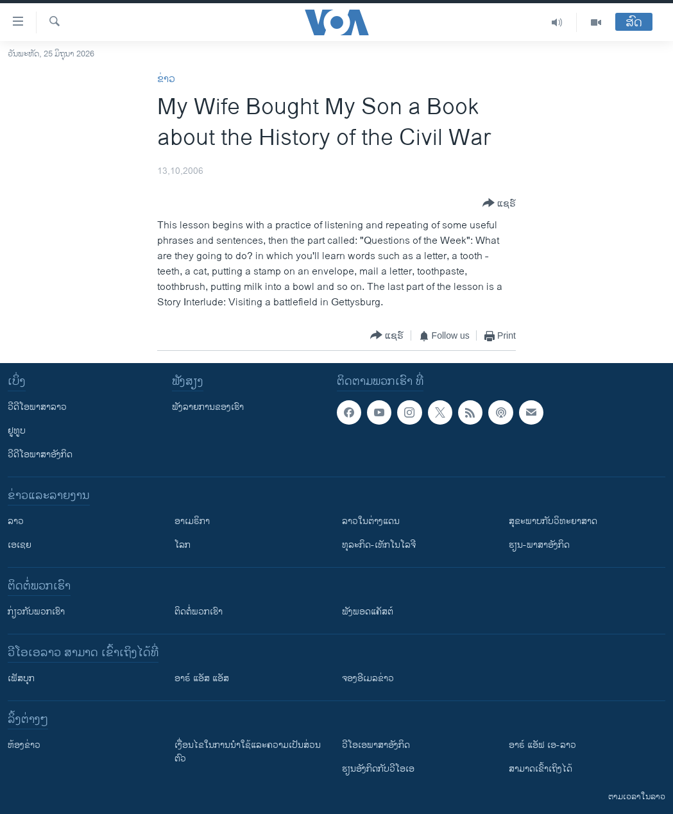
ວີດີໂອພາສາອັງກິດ (40, 454)
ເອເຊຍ (19, 545)
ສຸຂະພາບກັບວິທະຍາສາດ (553, 521)
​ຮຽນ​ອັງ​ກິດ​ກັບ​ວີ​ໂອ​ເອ (378, 769)
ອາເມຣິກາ (192, 521)
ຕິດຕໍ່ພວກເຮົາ (199, 611)
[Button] (499, 204)
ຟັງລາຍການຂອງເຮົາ (208, 407)
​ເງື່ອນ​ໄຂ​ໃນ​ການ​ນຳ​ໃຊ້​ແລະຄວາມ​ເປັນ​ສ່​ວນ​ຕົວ (248, 751)
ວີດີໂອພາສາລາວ (37, 407)
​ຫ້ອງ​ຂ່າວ (24, 745)
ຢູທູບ (17, 430)
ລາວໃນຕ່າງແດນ (371, 521)
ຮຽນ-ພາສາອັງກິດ (539, 545)
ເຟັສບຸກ (21, 678)
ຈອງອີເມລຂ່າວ (368, 678)
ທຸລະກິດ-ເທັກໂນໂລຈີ (379, 545)
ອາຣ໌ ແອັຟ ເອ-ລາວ (542, 745)
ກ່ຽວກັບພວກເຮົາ (36, 611)
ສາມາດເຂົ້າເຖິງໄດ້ (540, 769)
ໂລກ (183, 545)
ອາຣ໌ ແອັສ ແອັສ (202, 678)
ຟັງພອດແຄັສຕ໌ (367, 611)
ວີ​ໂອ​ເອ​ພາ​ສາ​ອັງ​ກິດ (376, 745)
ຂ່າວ (166, 79)
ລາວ (16, 521)
